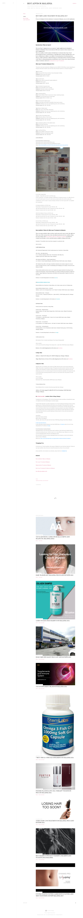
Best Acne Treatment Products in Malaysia (45, 468)
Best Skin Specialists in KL (41, 471)
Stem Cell (38, 8)
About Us (33, 8)
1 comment (40, 540)
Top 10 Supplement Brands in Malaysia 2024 (51, 686)
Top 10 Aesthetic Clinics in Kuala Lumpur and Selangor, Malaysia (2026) (53, 537)
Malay (50, 8)
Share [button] (24, 13)
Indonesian (55, 8)
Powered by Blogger (49, 910)
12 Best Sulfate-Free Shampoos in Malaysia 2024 (53, 621)
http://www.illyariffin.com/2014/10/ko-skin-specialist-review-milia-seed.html (53, 145)
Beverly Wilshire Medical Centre (43, 282)
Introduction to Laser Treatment (56, 60)
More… (60, 8)
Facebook (60, 348)
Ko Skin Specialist (40, 396)
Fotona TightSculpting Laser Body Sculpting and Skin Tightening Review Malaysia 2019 (54, 895)
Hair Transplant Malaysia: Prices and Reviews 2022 (54, 575)
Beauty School (44, 8)
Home (28, 8)
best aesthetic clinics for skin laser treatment (56, 236)
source (56, 277)
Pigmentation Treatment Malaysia (43, 465)
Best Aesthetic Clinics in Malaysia (43, 458)
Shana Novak (53, 912)
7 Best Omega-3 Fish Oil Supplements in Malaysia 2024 (55, 757)
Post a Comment (41, 622)
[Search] (74, 3)
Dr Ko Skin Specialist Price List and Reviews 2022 (53, 657)
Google (57, 332)
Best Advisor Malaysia (39, 3)
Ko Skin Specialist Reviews (41, 422)
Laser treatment (26, 19)
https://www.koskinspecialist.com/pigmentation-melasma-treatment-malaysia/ (55, 438)
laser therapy (25, 18)
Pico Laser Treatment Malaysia (43, 462)
